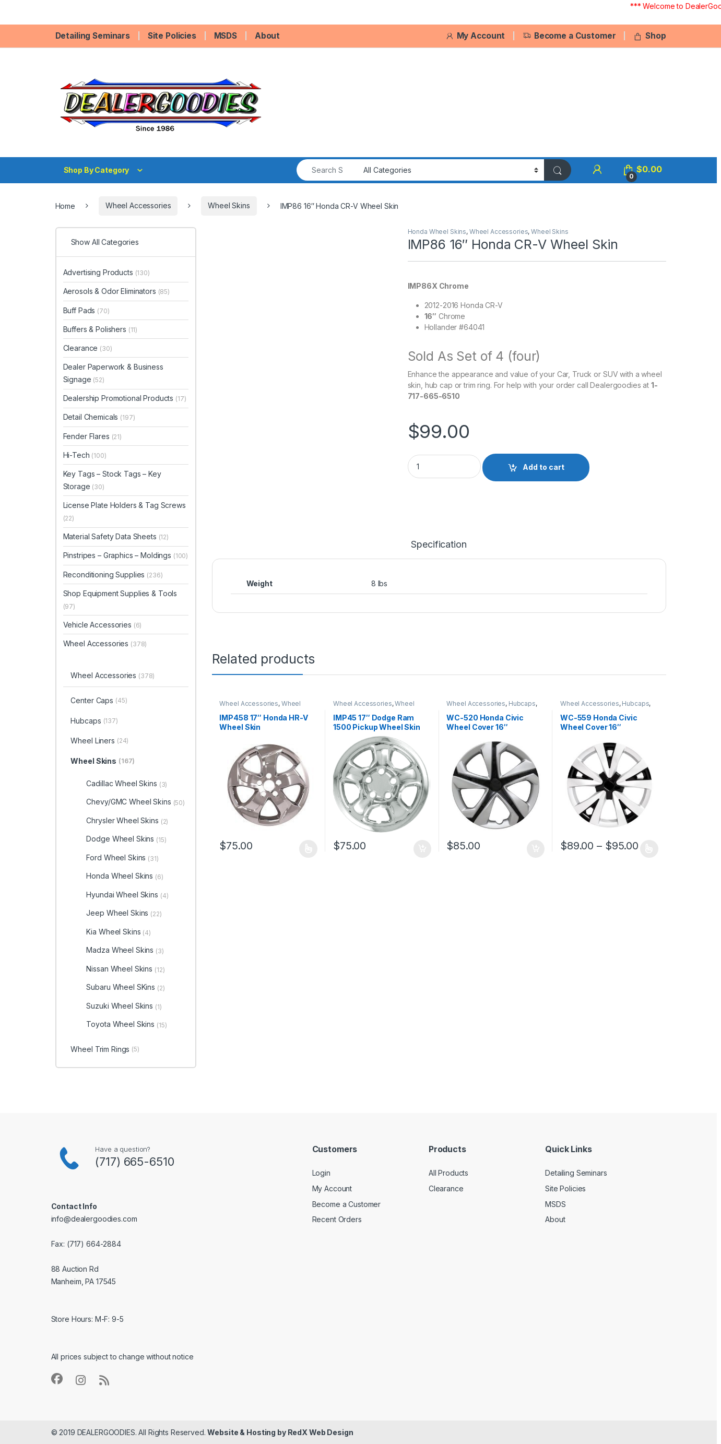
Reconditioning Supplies (113, 574)
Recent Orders (337, 1219)
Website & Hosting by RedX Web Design (280, 1432)
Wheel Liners (99, 741)
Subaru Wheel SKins (125, 987)
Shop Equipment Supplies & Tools (120, 599)
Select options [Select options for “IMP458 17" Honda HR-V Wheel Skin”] (308, 849)
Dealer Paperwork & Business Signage (113, 373)
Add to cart (543, 467)
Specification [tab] (438, 545)
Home (65, 205)
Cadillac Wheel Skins (126, 783)
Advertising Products (106, 272)
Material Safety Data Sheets (116, 536)
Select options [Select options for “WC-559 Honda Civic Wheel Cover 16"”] (649, 849)
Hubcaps (522, 703)
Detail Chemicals (99, 416)
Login (321, 1172)
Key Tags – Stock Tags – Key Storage (112, 480)
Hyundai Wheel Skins (127, 894)
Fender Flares (92, 436)
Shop (649, 36)
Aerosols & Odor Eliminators (116, 291)
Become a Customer (569, 36)
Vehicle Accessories (102, 624)
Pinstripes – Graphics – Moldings (125, 555)
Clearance (87, 348)
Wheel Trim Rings (104, 1050)
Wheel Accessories (138, 205)
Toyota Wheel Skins (126, 1024)
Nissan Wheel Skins (125, 969)
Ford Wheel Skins (122, 857)
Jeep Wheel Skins (123, 913)
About (267, 36)
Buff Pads (86, 310)
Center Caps (98, 701)
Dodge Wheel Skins (126, 839)
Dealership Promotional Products (124, 398)
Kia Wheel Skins (118, 932)
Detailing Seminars (92, 36)
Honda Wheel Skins (437, 231)
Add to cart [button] (422, 849)
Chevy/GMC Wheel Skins (135, 802)
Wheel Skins (229, 205)
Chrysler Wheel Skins (127, 820)
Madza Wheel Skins (124, 950)
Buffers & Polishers (100, 329)
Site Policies (172, 36)
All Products (448, 1172)
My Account (475, 36)
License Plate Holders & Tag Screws (124, 511)
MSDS (225, 36)
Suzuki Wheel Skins (123, 1006)
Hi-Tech (85, 455)
